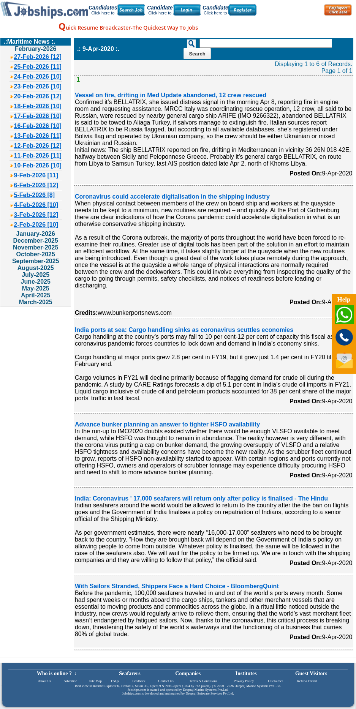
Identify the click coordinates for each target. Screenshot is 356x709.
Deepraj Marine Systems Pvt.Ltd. (205, 690)
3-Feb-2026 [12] (36, 215)
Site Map (95, 681)
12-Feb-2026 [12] (38, 145)
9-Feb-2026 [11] (36, 175)
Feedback (138, 681)
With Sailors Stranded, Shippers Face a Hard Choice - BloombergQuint (177, 586)
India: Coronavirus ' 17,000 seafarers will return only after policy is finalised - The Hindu (201, 498)
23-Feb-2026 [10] (38, 86)
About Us (44, 681)
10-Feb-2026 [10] (38, 165)
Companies (188, 673)
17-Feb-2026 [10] (38, 116)
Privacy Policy (244, 681)
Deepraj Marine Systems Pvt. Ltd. (257, 686)
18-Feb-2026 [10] (38, 106)
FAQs (115, 681)
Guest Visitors (311, 673)
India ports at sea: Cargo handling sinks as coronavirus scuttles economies (184, 330)
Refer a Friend (307, 681)
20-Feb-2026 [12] (38, 96)
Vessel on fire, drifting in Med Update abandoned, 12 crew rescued (170, 95)
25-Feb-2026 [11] (38, 66)
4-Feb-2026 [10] (36, 205)
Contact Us (166, 681)
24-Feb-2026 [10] (38, 76)
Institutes (246, 673)
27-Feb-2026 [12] (38, 57)
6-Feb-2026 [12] (36, 185)
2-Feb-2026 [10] (36, 224)
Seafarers (130, 673)
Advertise (70, 681)
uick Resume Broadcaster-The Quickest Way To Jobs (128, 27)
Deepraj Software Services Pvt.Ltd (209, 693)
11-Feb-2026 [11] (38, 155)
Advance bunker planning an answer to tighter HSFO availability (167, 424)
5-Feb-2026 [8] (34, 195)
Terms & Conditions (203, 681)
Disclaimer (275, 681)
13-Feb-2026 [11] (38, 136)
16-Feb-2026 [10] (38, 126)
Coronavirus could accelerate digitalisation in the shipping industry (172, 196)
